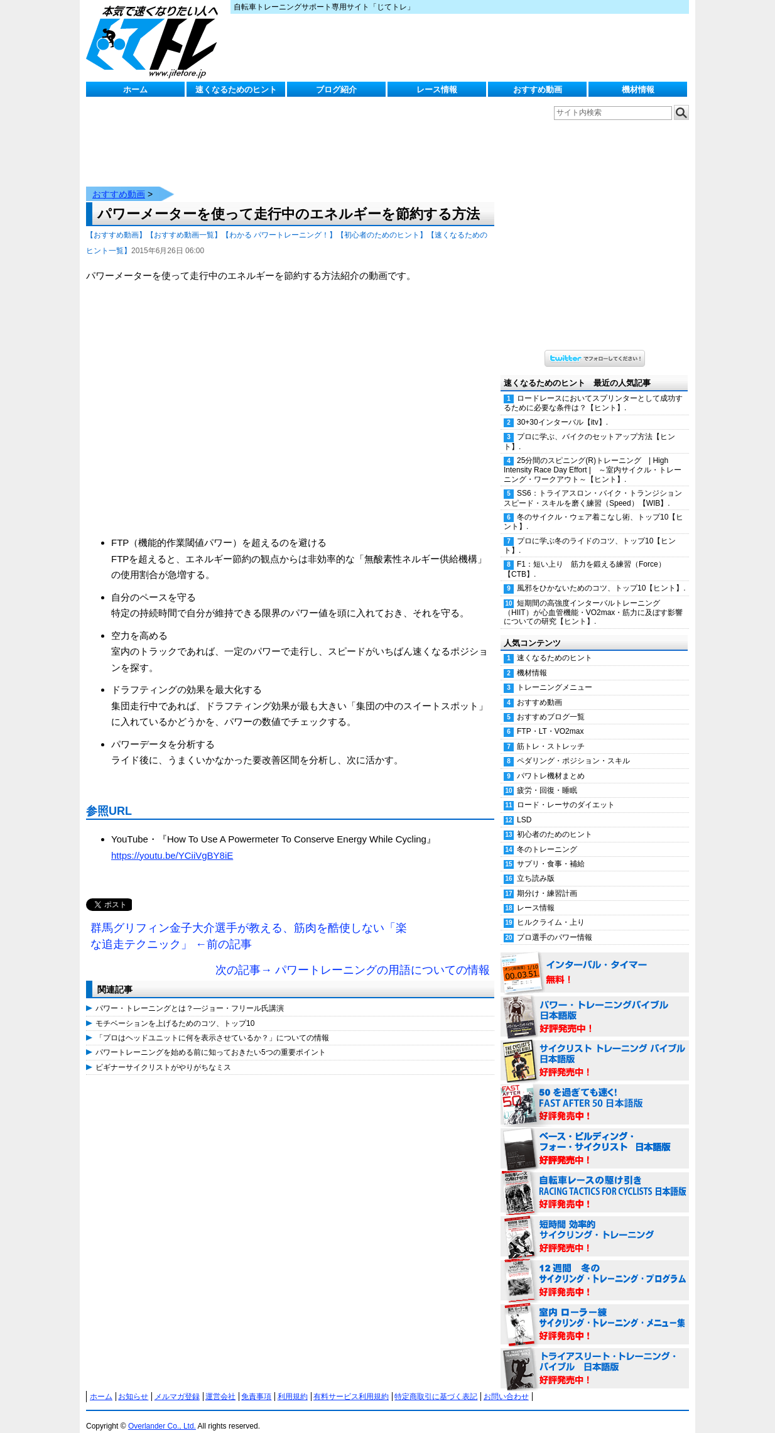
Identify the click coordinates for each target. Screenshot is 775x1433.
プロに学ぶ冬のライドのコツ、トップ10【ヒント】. (590, 533)
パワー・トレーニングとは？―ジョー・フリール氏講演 (189, 995)
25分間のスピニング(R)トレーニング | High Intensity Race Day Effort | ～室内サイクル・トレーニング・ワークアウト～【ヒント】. (592, 457)
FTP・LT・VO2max (550, 718)
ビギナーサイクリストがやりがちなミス (163, 1054)
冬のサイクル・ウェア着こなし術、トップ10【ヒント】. (593, 509)
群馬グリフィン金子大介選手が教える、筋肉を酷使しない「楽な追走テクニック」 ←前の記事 (248, 923)
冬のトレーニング (547, 836)
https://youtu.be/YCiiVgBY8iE (172, 842)
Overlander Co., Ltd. (162, 1413)
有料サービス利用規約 (351, 1384)
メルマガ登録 (177, 1384)
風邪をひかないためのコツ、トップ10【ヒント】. (601, 575)
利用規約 (293, 1384)
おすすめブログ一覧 (551, 704)
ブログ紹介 (336, 89)
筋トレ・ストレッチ (551, 733)
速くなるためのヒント (236, 89)
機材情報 (638, 89)
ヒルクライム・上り (551, 909)
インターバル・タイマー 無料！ (595, 961)
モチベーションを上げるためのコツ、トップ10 (174, 1010)
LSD (524, 807)
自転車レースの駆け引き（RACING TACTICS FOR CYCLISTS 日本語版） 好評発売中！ (595, 1180)
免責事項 (256, 1384)
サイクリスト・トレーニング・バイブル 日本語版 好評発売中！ (595, 1049)
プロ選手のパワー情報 (554, 924)
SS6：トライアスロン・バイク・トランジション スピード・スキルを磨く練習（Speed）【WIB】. (596, 485)
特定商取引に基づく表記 (435, 1384)
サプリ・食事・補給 (551, 851)
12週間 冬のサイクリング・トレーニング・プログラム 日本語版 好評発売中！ (595, 1268)
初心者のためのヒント (554, 821)
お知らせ (133, 1384)
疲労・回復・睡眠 (547, 777)
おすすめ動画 (537, 89)
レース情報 (436, 89)
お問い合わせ (506, 1384)
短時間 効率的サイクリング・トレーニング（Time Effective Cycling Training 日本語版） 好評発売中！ (595, 1224)
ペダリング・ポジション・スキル (573, 748)
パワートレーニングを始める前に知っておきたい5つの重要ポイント (210, 1039)
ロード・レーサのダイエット (566, 792)
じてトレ (155, 41)
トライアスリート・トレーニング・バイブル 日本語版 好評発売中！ (595, 1356)
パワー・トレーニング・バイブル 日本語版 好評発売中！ (595, 1005)
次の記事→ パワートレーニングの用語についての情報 (352, 957)
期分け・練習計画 (547, 880)
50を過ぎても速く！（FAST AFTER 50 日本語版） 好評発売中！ (595, 1092)
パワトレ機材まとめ (551, 763)
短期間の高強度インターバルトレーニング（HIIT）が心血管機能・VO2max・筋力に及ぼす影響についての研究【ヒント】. (593, 600)
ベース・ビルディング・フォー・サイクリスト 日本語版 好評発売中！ (595, 1136)
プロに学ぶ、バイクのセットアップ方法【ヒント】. (589, 429)
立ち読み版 (536, 865)
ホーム (135, 89)
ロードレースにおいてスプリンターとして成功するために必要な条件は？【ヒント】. (593, 390)
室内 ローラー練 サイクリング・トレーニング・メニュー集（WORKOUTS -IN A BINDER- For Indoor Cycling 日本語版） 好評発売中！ (595, 1312)
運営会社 (220, 1384)
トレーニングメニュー (554, 674)
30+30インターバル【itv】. (562, 409)
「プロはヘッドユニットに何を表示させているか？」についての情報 (212, 1025)
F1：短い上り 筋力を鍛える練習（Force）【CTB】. (585, 556)
